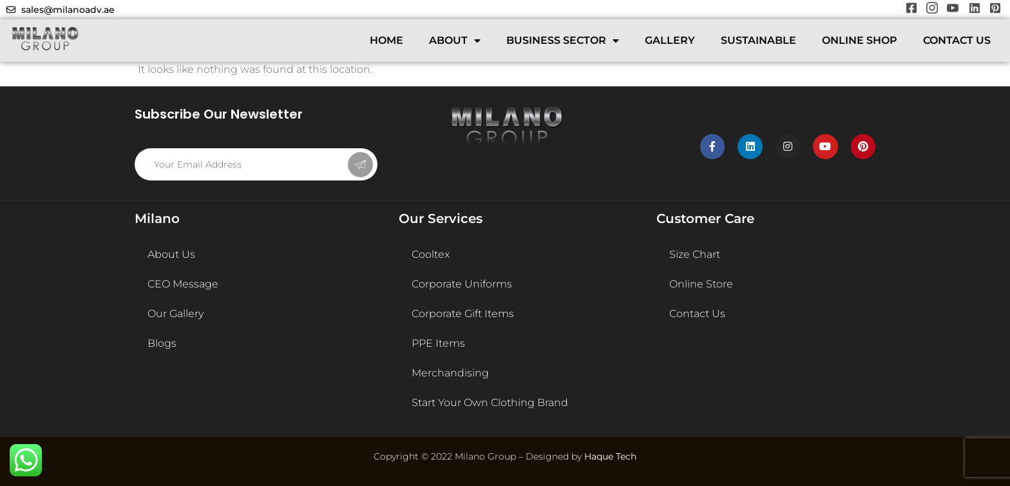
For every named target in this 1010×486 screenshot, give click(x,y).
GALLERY (670, 40)
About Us (171, 254)
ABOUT (455, 40)
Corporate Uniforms (462, 284)
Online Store (701, 284)
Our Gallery (176, 313)
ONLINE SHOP (859, 40)
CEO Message (183, 284)
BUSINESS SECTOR (562, 40)
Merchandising (450, 373)
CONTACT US (957, 40)
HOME (386, 40)
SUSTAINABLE (758, 40)
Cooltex (431, 254)
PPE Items (438, 343)
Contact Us (697, 313)
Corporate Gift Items (463, 313)
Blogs (162, 343)
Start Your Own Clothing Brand (490, 402)
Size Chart (694, 254)
